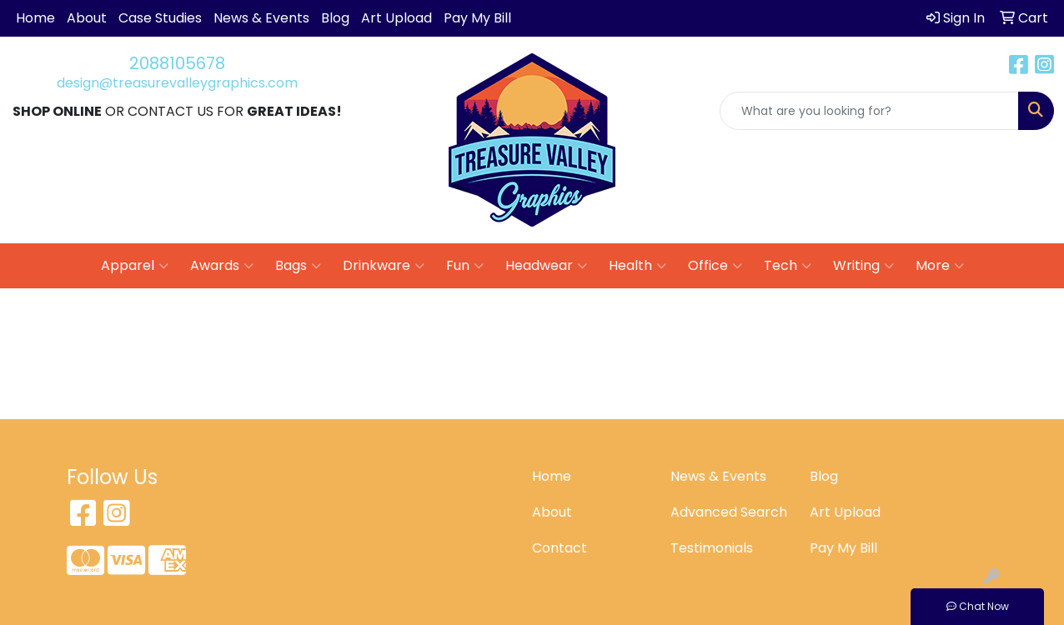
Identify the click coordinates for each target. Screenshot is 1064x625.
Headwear (546, 266)
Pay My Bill (477, 18)
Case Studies (160, 18)
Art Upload (396, 18)
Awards (221, 266)
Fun (465, 266)
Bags (298, 266)
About (87, 18)
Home (35, 18)
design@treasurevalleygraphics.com (177, 82)
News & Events (261, 18)
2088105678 (177, 63)
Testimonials (711, 548)
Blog (335, 18)
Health (637, 266)
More (940, 266)
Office (715, 266)
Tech (787, 266)
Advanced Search (728, 512)
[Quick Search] (869, 111)
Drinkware (383, 266)
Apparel (134, 266)
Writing (863, 266)
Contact (559, 548)
